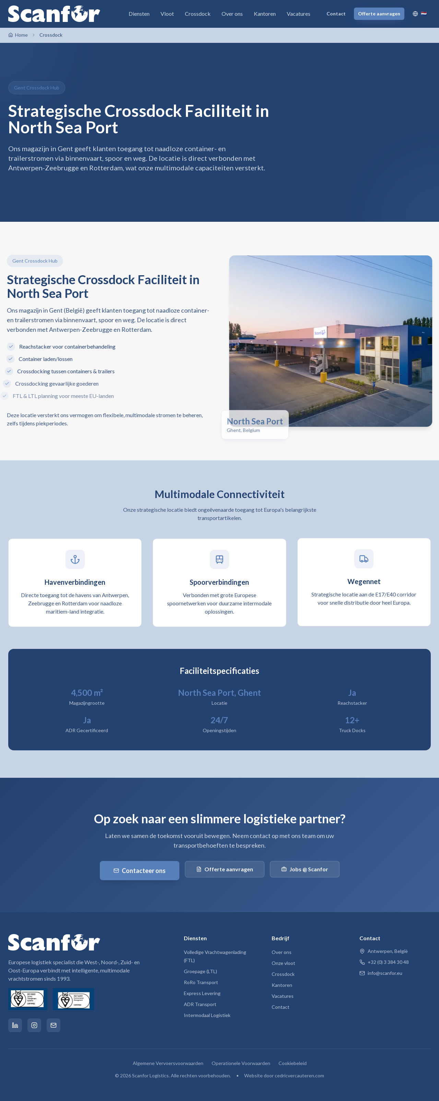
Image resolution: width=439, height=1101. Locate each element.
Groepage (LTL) (200, 971)
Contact (336, 13)
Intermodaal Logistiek (207, 1015)
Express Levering (202, 993)
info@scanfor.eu (380, 973)
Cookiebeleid (292, 1063)
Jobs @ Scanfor (304, 870)
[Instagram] (34, 1025)
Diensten (139, 13)
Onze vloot (283, 963)
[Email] (53, 1025)
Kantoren (265, 13)
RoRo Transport (201, 982)
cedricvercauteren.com (299, 1075)
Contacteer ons (140, 872)
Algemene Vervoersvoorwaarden (168, 1063)
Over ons (232, 13)
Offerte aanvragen (379, 13)
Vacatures (298, 13)
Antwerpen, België (383, 951)
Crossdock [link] (50, 35)
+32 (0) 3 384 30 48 (384, 962)
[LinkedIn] (15, 1025)
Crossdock (198, 13)
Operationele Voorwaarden (241, 1063)
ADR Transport (200, 1004)
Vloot (167, 13)
